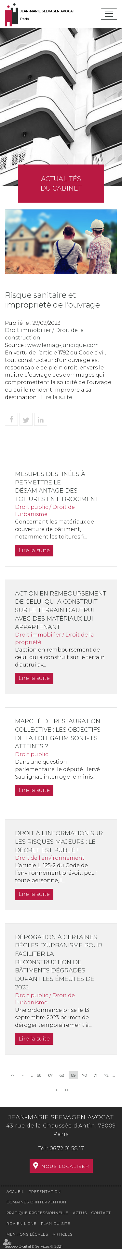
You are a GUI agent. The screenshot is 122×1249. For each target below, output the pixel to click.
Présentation (45, 1191)
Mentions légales (27, 1234)
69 (73, 1075)
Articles (63, 1234)
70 (84, 1075)
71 (95, 1075)
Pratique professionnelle (37, 1213)
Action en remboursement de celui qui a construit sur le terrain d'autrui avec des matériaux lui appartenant (60, 610)
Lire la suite (56, 397)
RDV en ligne (21, 1223)
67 (50, 1075)
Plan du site (55, 1223)
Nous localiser (65, 1166)
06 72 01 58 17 (66, 1148)
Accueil (15, 1191)
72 (106, 1075)
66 (39, 1075)
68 (62, 1075)
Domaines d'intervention (36, 1202)
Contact (101, 1213)
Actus (80, 1213)
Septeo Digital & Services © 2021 (33, 1246)
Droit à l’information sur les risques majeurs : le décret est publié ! (59, 842)
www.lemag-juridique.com (63, 345)
